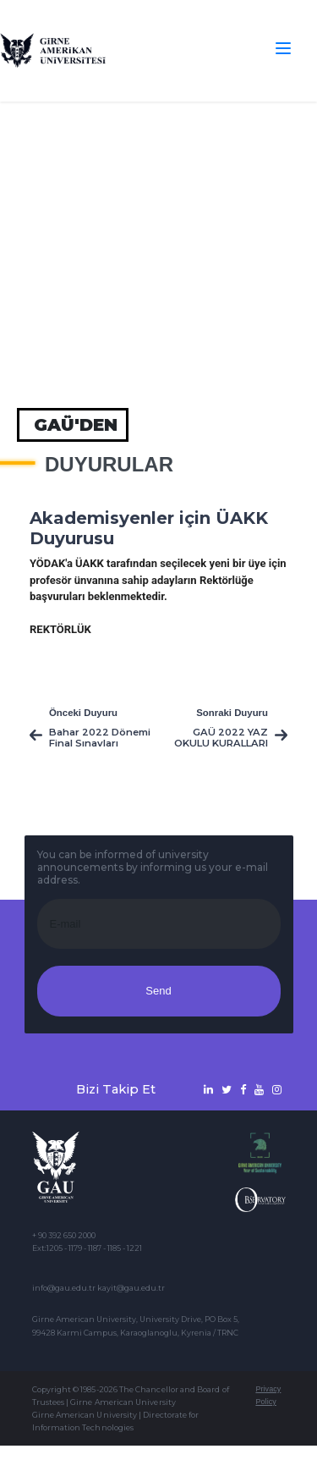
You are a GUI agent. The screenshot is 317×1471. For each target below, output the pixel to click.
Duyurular (109, 464)
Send (158, 990)
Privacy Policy (268, 1395)
